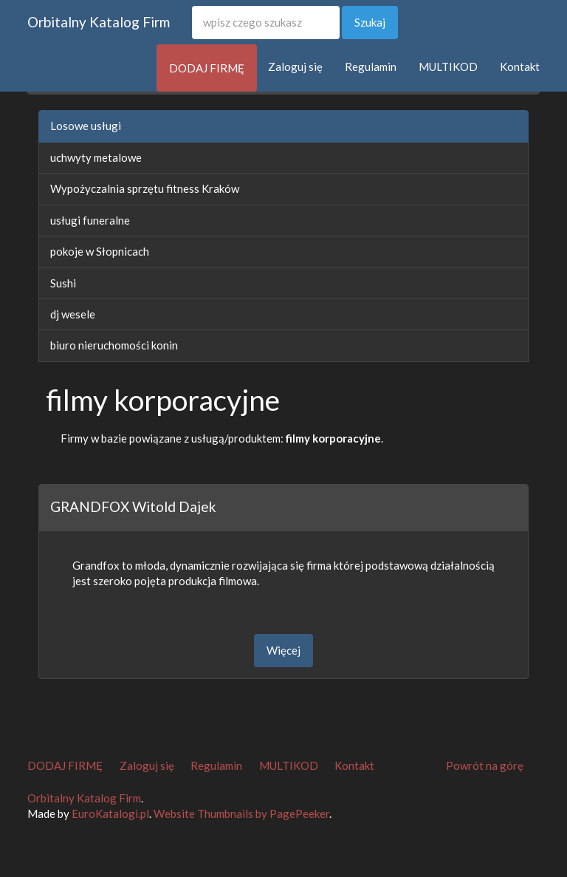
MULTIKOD (448, 66)
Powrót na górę (484, 765)
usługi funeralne (90, 220)
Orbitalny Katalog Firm (98, 21)
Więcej (283, 650)
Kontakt (520, 66)
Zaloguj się (295, 66)
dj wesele (72, 314)
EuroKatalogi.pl (110, 813)
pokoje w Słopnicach (99, 251)
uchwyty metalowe (96, 157)
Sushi (63, 283)
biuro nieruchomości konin (114, 345)
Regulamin (370, 66)
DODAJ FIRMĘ (206, 68)
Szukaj (369, 22)
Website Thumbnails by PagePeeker (241, 813)
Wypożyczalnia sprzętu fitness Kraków (144, 188)
